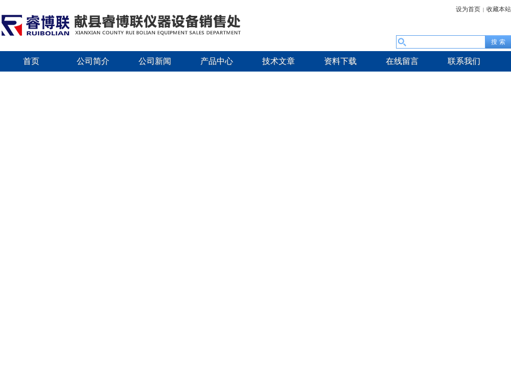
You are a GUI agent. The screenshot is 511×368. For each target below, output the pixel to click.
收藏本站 (498, 9)
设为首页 (468, 9)
